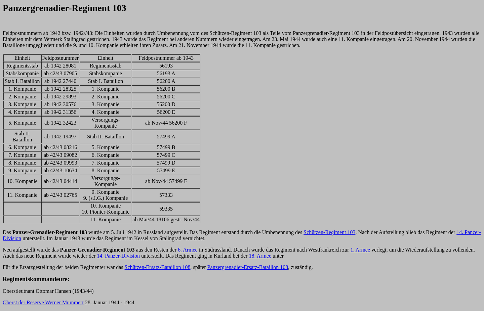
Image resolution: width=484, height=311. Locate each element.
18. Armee (260, 256)
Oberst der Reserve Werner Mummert (43, 302)
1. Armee (360, 250)
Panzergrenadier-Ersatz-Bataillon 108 (247, 267)
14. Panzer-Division (118, 256)
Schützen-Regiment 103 (329, 232)
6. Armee (188, 250)
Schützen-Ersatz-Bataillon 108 (158, 267)
